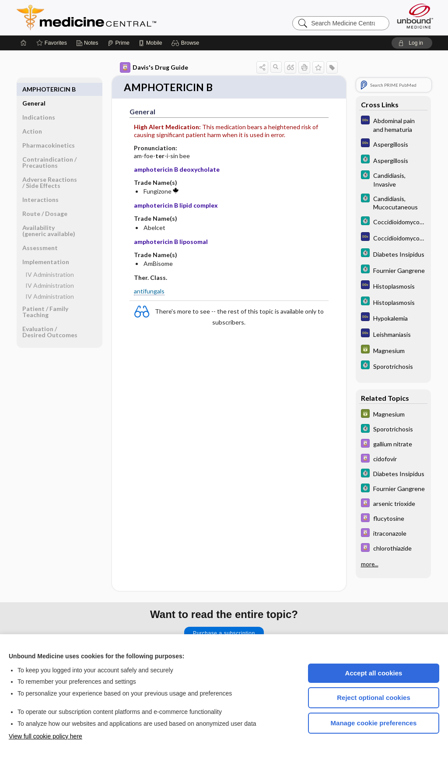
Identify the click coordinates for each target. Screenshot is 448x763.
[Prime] (119, 42)
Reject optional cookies (373, 697)
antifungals (149, 291)
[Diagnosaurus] (393, 124)
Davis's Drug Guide (154, 67)
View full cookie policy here (45, 736)
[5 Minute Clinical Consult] (393, 160)
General (34, 89)
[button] (187, 42)
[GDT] (393, 350)
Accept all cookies (373, 673)
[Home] (24, 42)
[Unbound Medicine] (415, 16)
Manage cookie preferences (374, 723)
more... (369, 564)
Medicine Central (125, 17)
